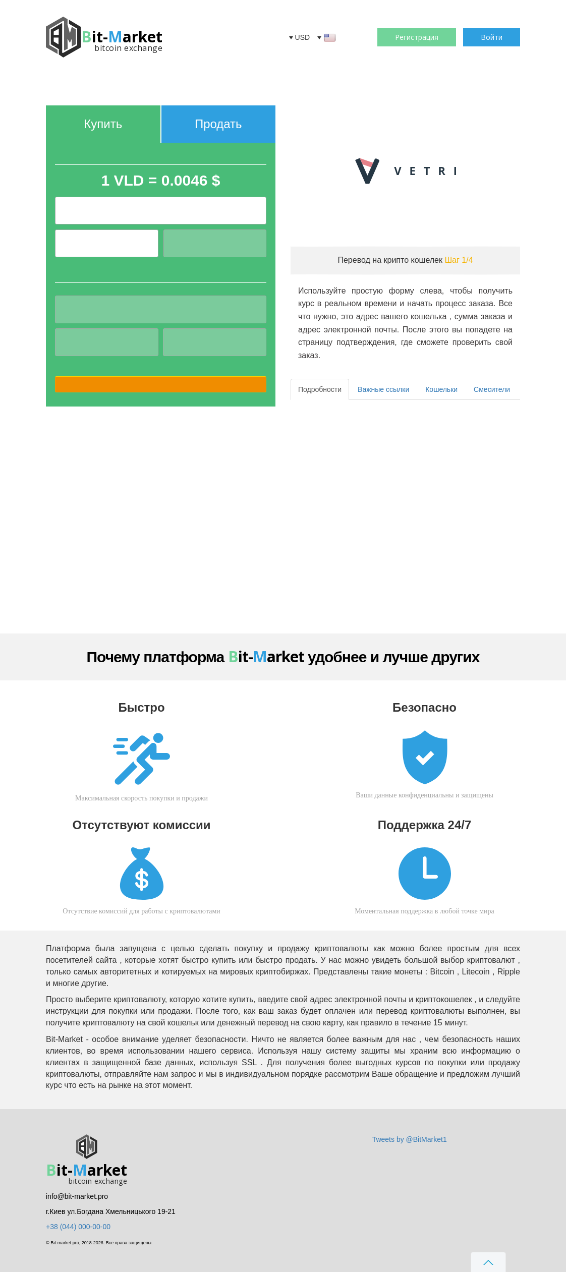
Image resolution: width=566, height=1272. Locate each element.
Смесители (492, 389)
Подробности (320, 389)
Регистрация (416, 37)
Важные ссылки (383, 389)
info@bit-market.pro (77, 1196)
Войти (491, 37)
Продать (218, 124)
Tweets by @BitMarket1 (409, 1139)
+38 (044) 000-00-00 (78, 1227)
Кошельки (441, 389)
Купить (103, 124)
